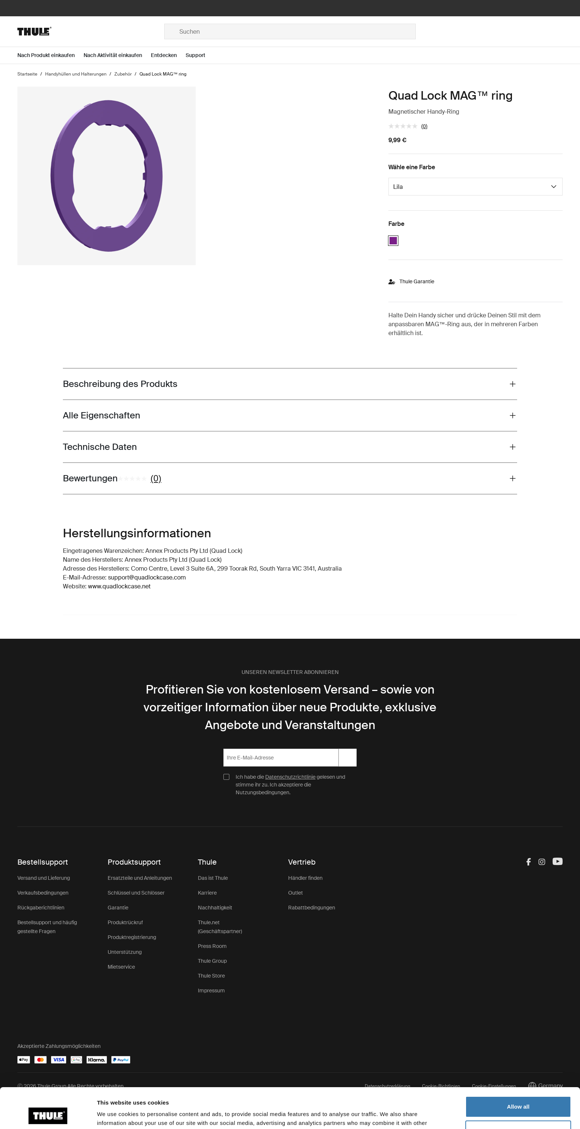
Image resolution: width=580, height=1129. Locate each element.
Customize (518, 1093)
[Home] (90, 31)
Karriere (207, 892)
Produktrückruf (125, 922)
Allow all (518, 1069)
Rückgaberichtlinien (40, 907)
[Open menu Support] (200, 55)
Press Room (212, 946)
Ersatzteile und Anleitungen (140, 878)
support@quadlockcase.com (147, 577)
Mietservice (121, 966)
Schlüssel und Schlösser (136, 892)
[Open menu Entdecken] (168, 55)
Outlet (295, 892)
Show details (114, 1114)
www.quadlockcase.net (119, 586)
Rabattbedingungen (311, 907)
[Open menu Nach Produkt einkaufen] (50, 55)
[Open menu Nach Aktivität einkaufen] (117, 55)
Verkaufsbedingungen (42, 892)
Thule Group (212, 961)
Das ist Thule (213, 878)
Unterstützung (125, 952)
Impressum (211, 990)
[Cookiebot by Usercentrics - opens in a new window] (48, 1114)
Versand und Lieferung (43, 878)
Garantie (118, 907)
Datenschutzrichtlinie (290, 777)
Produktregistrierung (132, 937)
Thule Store (211, 975)
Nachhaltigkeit (215, 907)
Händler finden (305, 878)
